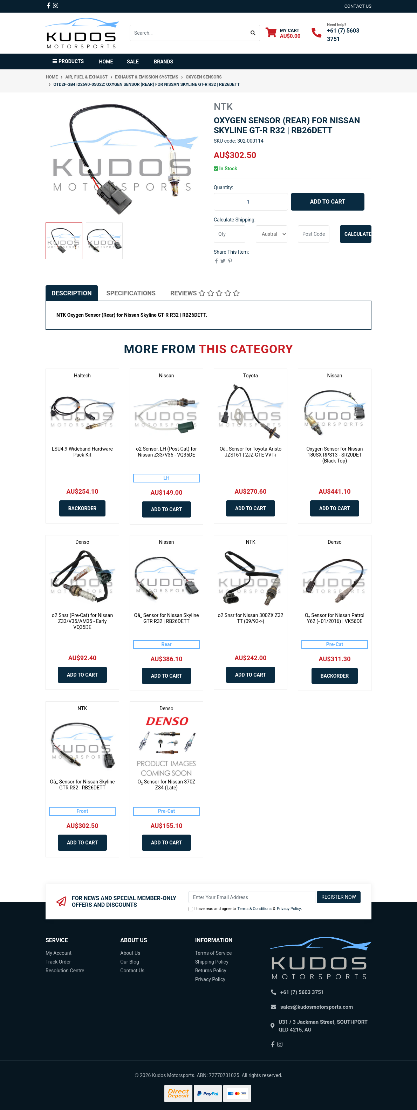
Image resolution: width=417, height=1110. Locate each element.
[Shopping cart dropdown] (283, 33)
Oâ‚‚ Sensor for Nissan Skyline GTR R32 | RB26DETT (166, 618)
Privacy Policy (289, 908)
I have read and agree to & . (245, 909)
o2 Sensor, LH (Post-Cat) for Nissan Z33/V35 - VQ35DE (166, 452)
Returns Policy (210, 970)
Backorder (82, 508)
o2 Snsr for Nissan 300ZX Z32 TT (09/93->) (250, 618)
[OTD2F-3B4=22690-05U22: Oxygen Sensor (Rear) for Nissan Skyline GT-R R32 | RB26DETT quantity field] (251, 202)
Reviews (205, 293)
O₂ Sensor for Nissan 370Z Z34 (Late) (167, 784)
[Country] (271, 234)
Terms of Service (213, 953)
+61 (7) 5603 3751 (302, 992)
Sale (132, 61)
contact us (357, 6)
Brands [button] (163, 61)
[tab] (72, 293)
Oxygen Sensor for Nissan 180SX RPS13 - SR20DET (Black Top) (335, 455)
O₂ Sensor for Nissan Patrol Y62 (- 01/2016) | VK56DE (334, 618)
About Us (130, 953)
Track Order (58, 962)
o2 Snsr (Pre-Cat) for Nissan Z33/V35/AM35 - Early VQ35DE (82, 621)
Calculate (357, 234)
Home (106, 61)
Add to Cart (328, 201)
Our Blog (129, 962)
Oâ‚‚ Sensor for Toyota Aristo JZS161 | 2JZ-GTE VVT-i (251, 452)
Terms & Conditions (254, 908)
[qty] (229, 234)
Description (72, 293)
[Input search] (188, 33)
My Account (58, 953)
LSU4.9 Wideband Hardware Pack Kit (82, 452)
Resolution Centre (65, 970)
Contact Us (132, 970)
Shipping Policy (211, 962)
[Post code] (313, 234)
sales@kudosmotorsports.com (316, 1007)
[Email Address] (252, 897)
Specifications (131, 293)
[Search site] (253, 33)
